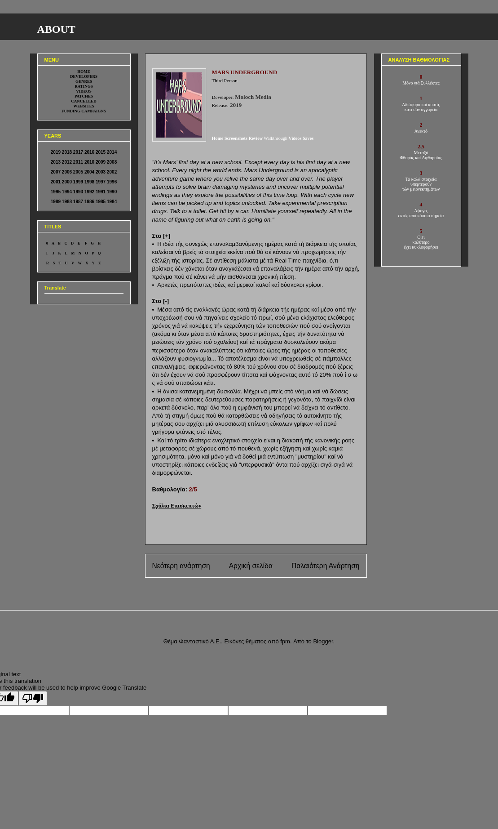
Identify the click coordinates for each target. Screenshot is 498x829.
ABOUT (56, 29)
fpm (285, 641)
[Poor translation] (32, 698)
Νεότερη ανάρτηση (181, 566)
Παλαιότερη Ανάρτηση (325, 566)
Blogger (323, 641)
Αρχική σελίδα (251, 566)
